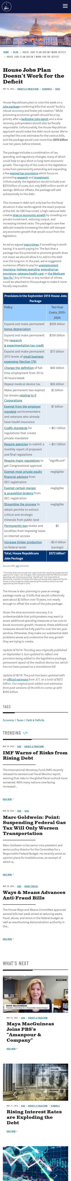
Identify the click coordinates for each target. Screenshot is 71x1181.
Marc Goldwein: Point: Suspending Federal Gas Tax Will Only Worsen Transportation (34, 825)
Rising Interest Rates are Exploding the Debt (34, 1117)
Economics (55, 1106)
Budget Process (31, 886)
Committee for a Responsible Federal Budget (6, 6)
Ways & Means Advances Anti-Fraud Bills (34, 895)
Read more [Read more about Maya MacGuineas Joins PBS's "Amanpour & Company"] (11, 1049)
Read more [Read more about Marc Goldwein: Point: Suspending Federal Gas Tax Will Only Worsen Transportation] (7, 874)
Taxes (26, 811)
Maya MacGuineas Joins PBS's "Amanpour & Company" (30, 1032)
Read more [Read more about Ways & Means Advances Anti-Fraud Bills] (7, 939)
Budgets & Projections (38, 1018)
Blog (19, 811)
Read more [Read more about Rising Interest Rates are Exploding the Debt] (11, 1131)
